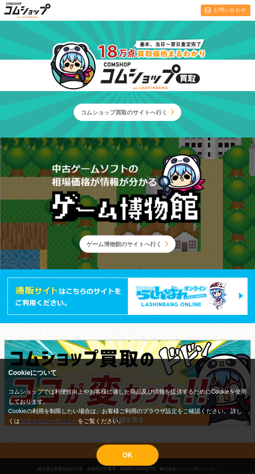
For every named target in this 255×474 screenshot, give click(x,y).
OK (127, 455)
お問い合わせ (225, 10)
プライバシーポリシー (49, 421)
